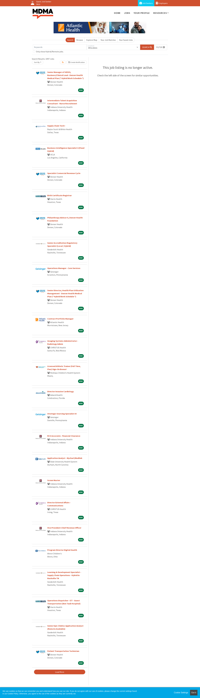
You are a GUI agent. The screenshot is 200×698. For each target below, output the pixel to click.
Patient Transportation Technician (63, 651)
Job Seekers (146, 3)
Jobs (127, 12)
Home (117, 12)
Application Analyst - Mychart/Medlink (64, 458)
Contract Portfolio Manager (60, 318)
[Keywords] (59, 47)
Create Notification (76, 62)
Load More (59, 672)
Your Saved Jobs (126, 40)
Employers (162, 3)
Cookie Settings (181, 692)
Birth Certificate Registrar (59, 195)
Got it (193, 692)
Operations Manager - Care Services (63, 268)
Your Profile (142, 12)
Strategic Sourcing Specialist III (62, 413)
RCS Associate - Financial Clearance (63, 436)
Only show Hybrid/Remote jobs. (50, 51)
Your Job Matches (108, 40)
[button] (160, 47)
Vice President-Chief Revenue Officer (64, 527)
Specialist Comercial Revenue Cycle (63, 173)
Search (70, 40)
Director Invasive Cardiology (60, 391)
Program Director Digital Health (62, 550)
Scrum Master (53, 480)
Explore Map (91, 40)
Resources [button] (160, 12)
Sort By (37, 62)
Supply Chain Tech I (56, 125)
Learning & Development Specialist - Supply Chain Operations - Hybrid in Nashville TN (64, 575)
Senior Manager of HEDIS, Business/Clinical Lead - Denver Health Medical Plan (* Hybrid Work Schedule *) (65, 75)
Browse (79, 40)
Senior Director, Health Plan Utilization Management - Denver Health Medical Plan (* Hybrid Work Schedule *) (65, 293)
